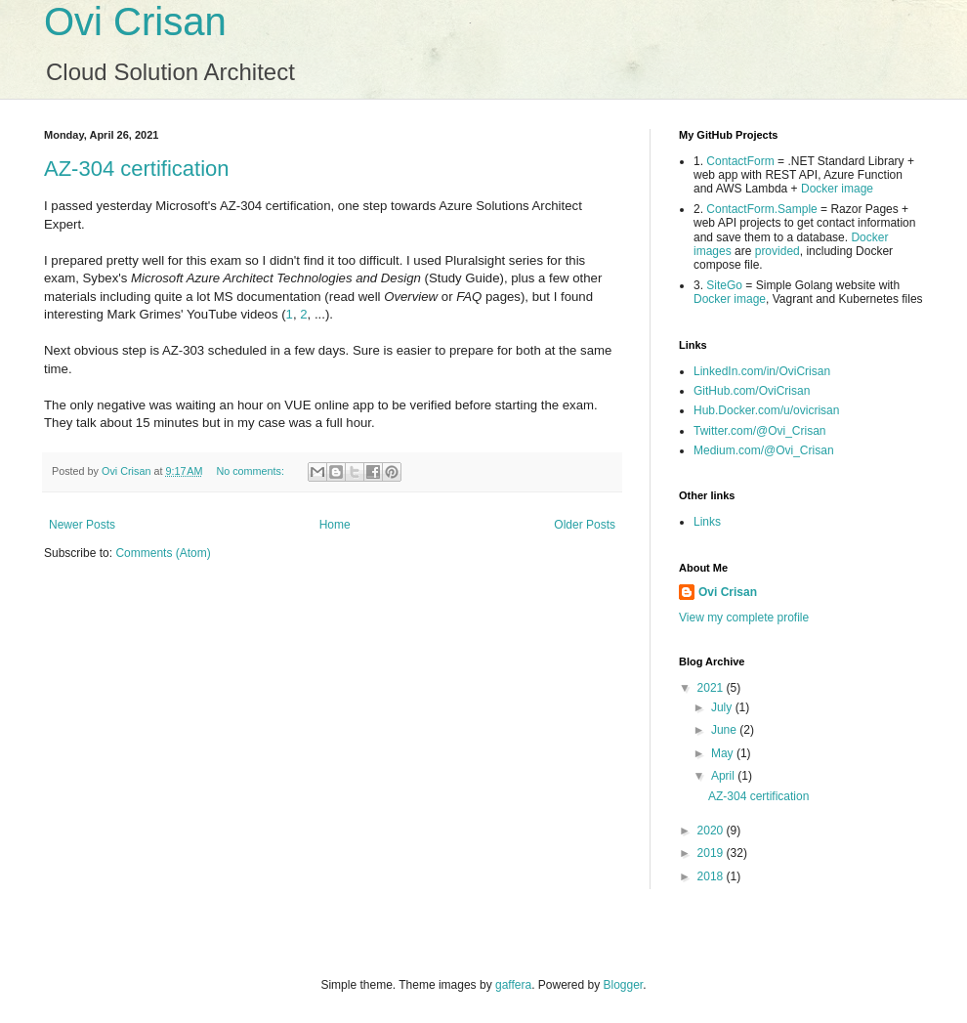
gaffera (513, 985)
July (723, 707)
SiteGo (724, 285)
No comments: (251, 471)
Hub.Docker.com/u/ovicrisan (766, 410)
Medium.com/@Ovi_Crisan (764, 450)
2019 (712, 853)
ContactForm (740, 161)
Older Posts (584, 525)
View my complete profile (744, 617)
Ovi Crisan (135, 21)
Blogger (624, 985)
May (723, 753)
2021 (712, 688)
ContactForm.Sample (761, 209)
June (725, 730)
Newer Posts (82, 525)
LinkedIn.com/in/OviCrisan (762, 371)
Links (707, 522)
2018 (712, 876)
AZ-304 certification (137, 168)
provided (777, 251)
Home (335, 525)
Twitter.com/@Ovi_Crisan (760, 431)
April (724, 776)
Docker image (837, 188)
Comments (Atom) (162, 553)
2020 (712, 830)
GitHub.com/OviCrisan (752, 391)
